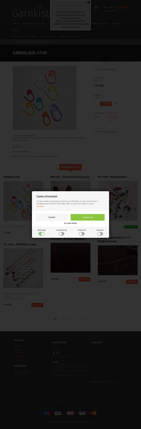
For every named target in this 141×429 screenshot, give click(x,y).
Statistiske (100, 232)
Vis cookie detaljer (70, 223)
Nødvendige (41, 232)
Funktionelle (81, 232)
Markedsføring (61, 232)
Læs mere (40, 206)
